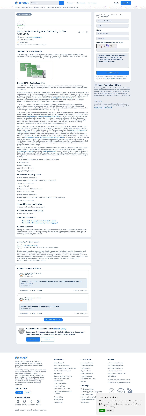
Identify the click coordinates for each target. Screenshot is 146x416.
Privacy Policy (58, 399)
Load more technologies (53, 319)
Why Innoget (81, 3)
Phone (98, 30)
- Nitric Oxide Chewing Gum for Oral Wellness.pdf (38, 221)
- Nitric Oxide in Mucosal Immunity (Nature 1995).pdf (39, 223)
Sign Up (126, 3)
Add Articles (112, 376)
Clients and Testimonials (62, 371)
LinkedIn (18, 403)
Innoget (38, 403)
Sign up (33, 339)
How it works (91, 3)
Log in (47, 339)
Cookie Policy (58, 402)
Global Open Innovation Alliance (65, 368)
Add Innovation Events (115, 368)
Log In (116, 3)
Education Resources (88, 379)
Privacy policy (122, 78)
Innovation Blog (59, 386)
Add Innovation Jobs (115, 371)
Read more (24, 290)
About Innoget (59, 363)
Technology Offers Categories (91, 392)
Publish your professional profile (119, 380)
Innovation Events (87, 373)
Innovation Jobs (86, 376)
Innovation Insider (60, 383)
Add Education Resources (116, 373)
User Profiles (85, 402)
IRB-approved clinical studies (63, 98)
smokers (20, 151)
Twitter (24, 403)
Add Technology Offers (115, 365)
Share (39, 290)
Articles (83, 381)
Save (32, 290)
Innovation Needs (87, 363)
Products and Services (61, 365)
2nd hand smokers (49, 151)
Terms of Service (110, 78)
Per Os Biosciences (35, 37)
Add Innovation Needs (115, 363)
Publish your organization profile (119, 382)
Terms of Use (58, 397)
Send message (113, 73)
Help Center (58, 373)
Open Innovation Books (62, 389)
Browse (71, 3)
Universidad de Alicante (33, 273)
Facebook (31, 403)
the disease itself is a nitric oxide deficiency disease (44, 137)
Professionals (85, 368)
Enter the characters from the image (109, 42)
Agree (102, 410)
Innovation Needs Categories (91, 397)
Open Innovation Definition (63, 376)
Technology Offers (87, 365)
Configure (110, 410)
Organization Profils (87, 399)
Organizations (86, 371)
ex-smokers (28, 151)
